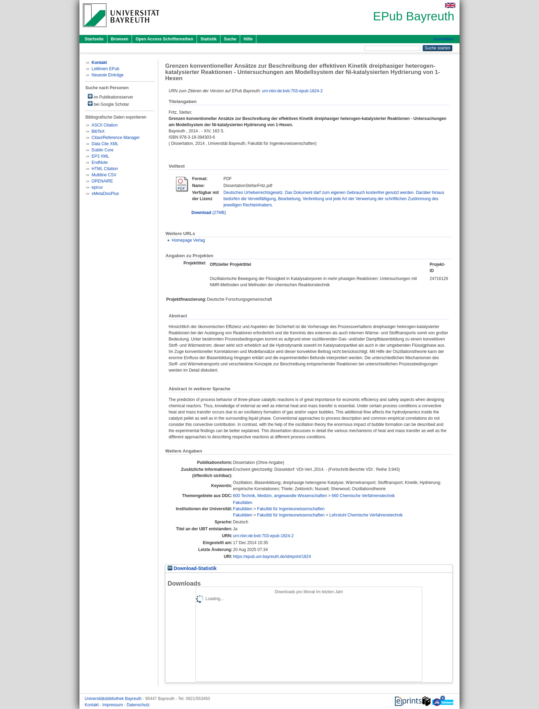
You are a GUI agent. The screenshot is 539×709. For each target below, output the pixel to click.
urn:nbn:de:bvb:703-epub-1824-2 (292, 90)
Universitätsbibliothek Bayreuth (114, 698)
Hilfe (248, 39)
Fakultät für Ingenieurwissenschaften (290, 508)
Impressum (113, 704)
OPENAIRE (102, 181)
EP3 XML (100, 156)
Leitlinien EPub (105, 68)
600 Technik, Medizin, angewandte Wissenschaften (280, 495)
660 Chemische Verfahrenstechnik (363, 495)
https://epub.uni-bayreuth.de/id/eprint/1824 (272, 556)
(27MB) (208, 212)
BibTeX (98, 131)
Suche (230, 39)
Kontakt (92, 704)
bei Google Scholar (108, 104)
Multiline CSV (104, 174)
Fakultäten (242, 502)
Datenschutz (138, 704)
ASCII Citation (104, 125)
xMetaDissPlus (105, 193)
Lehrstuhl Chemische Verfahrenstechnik (366, 515)
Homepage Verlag (188, 240)
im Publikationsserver (110, 97)
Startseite (94, 39)
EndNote (100, 162)
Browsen (120, 39)
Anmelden (443, 39)
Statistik (208, 39)
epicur (97, 187)
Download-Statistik (192, 568)
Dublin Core (102, 150)
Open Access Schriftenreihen (164, 39)
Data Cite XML (105, 143)
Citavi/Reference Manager (116, 137)
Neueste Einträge (108, 75)
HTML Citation (105, 168)
